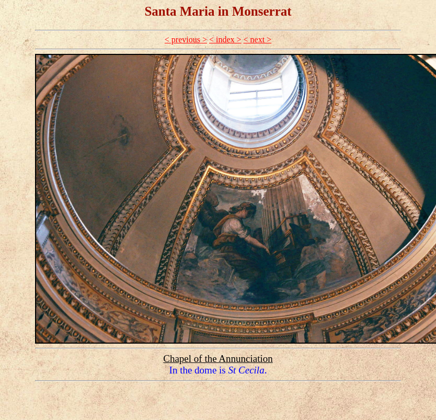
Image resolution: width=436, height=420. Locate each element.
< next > (258, 39)
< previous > (186, 39)
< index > (225, 39)
